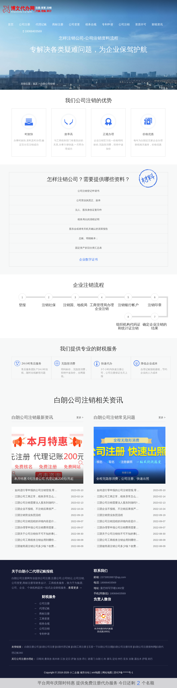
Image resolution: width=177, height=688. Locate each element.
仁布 (103, 658)
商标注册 (57, 24)
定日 (68, 658)
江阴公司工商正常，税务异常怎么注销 (34, 496)
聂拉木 (138, 658)
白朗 (98, 658)
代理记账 (41, 24)
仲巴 (120, 658)
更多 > (79, 417)
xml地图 (96, 672)
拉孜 (79, 658)
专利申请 (107, 24)
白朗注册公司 (31, 646)
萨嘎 (144, 658)
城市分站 (85, 672)
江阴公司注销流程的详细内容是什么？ (34, 521)
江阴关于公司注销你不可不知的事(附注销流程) (34, 533)
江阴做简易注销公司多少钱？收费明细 (34, 546)
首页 (10, 24)
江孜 (62, 658)
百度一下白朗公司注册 (100, 646)
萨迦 (73, 658)
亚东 (125, 658)
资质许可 (140, 24)
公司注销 (124, 24)
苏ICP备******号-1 (123, 672)
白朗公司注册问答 (123, 646)
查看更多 (75, 587)
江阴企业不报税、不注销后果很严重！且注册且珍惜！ (34, 508)
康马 (109, 658)
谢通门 (91, 658)
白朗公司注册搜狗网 (145, 646)
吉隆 (131, 658)
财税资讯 (157, 24)
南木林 (56, 658)
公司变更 (74, 24)
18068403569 (32, 31)
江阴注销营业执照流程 (29, 515)
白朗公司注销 (47, 83)
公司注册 (24, 24)
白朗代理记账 (63, 646)
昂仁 (84, 658)
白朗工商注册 (79, 646)
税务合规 (90, 24)
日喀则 (40, 658)
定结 (114, 658)
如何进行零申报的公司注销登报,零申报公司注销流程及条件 (34, 490)
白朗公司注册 (47, 646)
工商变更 (42, 618)
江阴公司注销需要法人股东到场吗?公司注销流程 (34, 502)
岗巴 (150, 658)
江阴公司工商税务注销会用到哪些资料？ (34, 539)
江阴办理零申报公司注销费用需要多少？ (34, 527)
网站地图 (107, 672)
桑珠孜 (48, 658)
